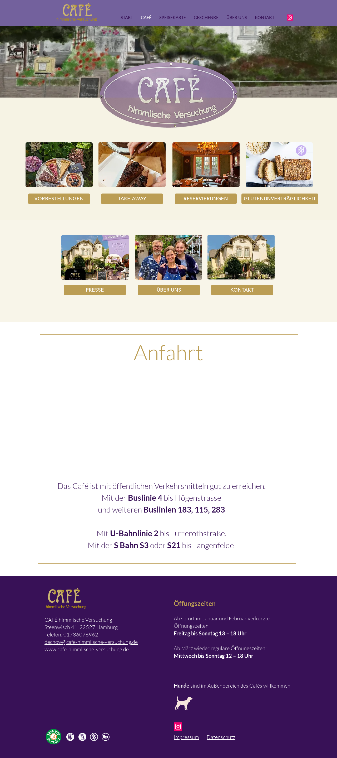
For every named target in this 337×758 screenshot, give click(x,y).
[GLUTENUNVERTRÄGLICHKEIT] (279, 199)
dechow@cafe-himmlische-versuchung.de (91, 642)
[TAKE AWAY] (132, 199)
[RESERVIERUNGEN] (206, 199)
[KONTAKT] (242, 290)
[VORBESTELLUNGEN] (59, 199)
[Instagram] (290, 18)
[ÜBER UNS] (169, 290)
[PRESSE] (95, 290)
